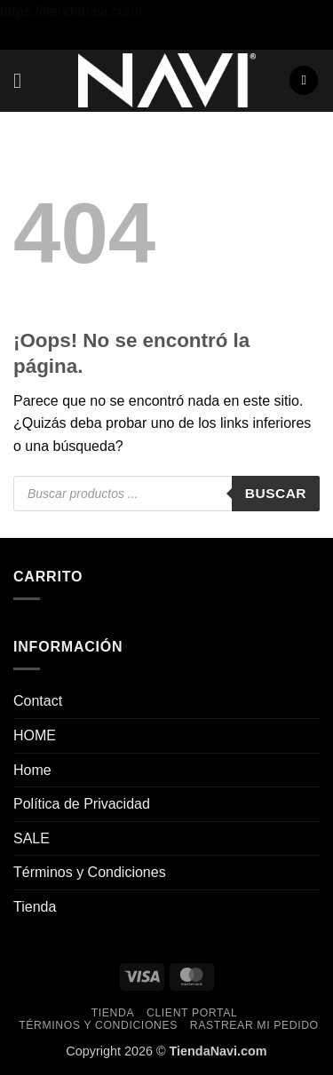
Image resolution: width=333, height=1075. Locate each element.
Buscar (275, 493)
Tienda (34, 906)
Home (32, 770)
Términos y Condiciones (89, 872)
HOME (34, 735)
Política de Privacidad (81, 803)
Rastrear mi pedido (254, 1025)
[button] (24, 80)
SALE (31, 838)
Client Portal (192, 1013)
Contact (37, 700)
